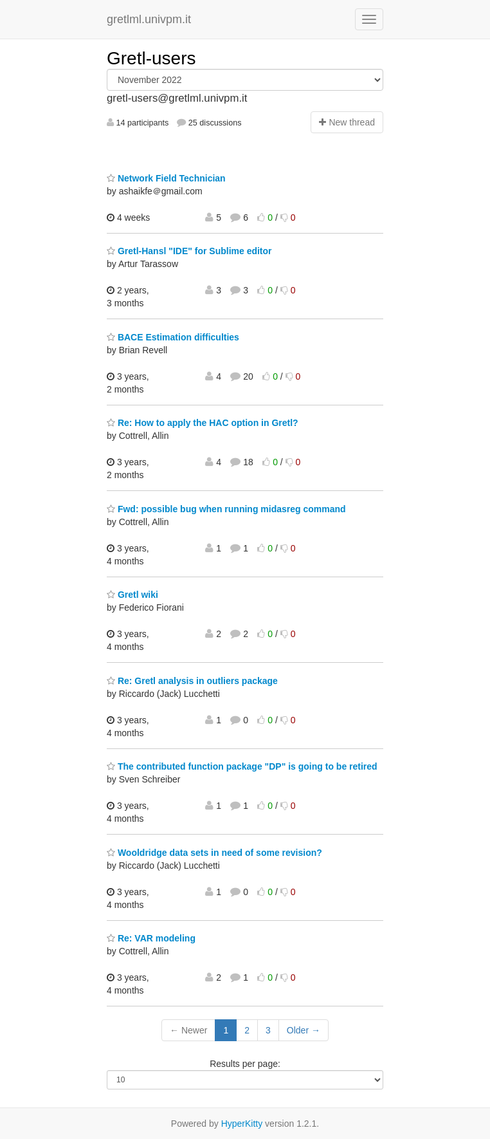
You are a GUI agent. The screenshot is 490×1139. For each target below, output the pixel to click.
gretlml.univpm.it (149, 19)
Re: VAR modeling (151, 938)
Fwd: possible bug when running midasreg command (226, 509)
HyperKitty (242, 1123)
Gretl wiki (132, 594)
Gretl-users (151, 58)
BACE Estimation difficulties (173, 337)
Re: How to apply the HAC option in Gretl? (202, 423)
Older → (303, 1030)
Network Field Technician (166, 178)
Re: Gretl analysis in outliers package (192, 681)
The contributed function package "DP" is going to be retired (242, 766)
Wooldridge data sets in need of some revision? (214, 852)
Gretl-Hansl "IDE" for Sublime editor (189, 251)
